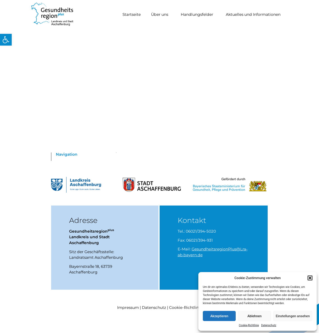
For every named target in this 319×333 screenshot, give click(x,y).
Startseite (131, 15)
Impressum (128, 309)
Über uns (160, 15)
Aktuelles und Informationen (254, 15)
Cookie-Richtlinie (249, 325)
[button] (6, 40)
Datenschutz (268, 325)
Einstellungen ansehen (293, 316)
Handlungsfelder (198, 15)
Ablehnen (254, 316)
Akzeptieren (219, 316)
